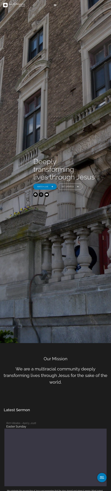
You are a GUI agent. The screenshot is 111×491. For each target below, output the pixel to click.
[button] (98, 5)
